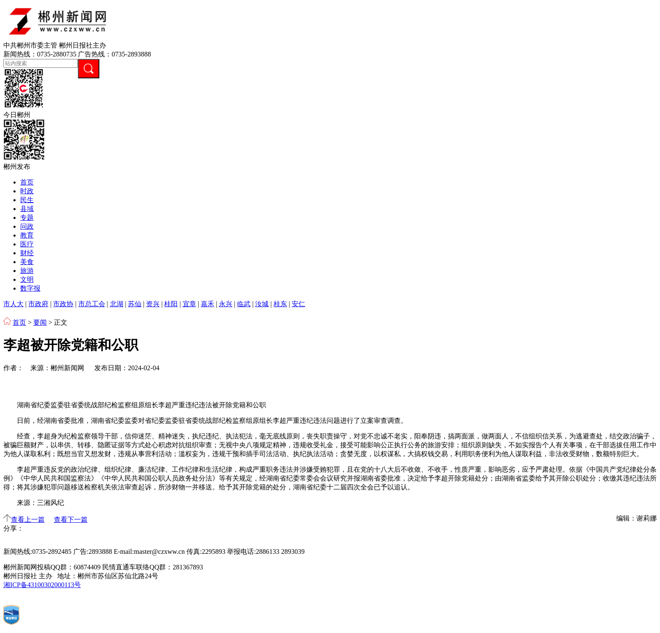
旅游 (27, 270)
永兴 (225, 303)
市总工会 (91, 303)
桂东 (280, 303)
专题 (27, 217)
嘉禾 (207, 303)
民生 (27, 199)
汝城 (262, 303)
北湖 (116, 303)
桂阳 (171, 303)
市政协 (63, 303)
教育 (27, 235)
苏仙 (134, 303)
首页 (27, 182)
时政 (27, 191)
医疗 (27, 244)
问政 (27, 226)
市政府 (38, 303)
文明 (27, 279)
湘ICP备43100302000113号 (42, 584)
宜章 (189, 303)
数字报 (30, 288)
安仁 (298, 303)
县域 (27, 208)
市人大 (13, 303)
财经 (27, 252)
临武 (243, 303)
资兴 (153, 303)
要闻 (40, 322)
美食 (27, 261)
